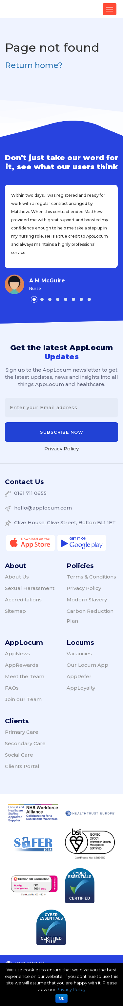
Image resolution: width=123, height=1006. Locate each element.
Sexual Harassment (29, 588)
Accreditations (23, 599)
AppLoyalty (81, 688)
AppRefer (79, 676)
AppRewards (21, 665)
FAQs (12, 688)
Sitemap (15, 611)
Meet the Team (24, 676)
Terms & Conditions (91, 577)
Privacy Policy (61, 448)
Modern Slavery (87, 599)
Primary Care (21, 732)
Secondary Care (25, 743)
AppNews (17, 653)
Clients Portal (22, 766)
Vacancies (79, 653)
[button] (34, 299)
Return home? (34, 65)
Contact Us (24, 482)
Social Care (19, 755)
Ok (61, 998)
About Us (17, 577)
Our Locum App (87, 665)
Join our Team (23, 699)
